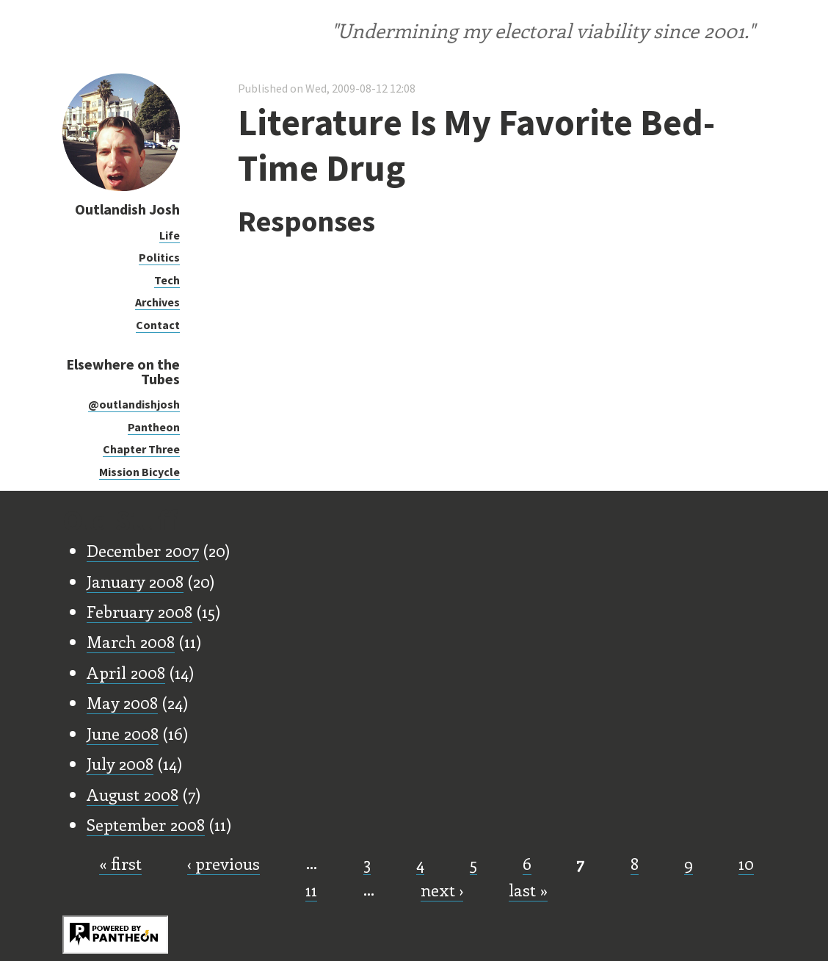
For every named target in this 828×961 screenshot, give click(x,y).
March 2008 (131, 641)
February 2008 (139, 611)
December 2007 (143, 550)
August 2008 (132, 794)
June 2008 (123, 733)
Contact (158, 324)
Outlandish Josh (127, 209)
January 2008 (135, 581)
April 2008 (126, 672)
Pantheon (154, 427)
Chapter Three (141, 449)
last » (528, 890)
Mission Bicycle (139, 471)
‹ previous (223, 863)
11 (311, 890)
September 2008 (146, 824)
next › (442, 890)
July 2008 (120, 763)
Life (169, 235)
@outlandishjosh (134, 404)
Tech (167, 280)
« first (120, 863)
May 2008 (122, 702)
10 (746, 863)
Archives (157, 302)
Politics (159, 257)
